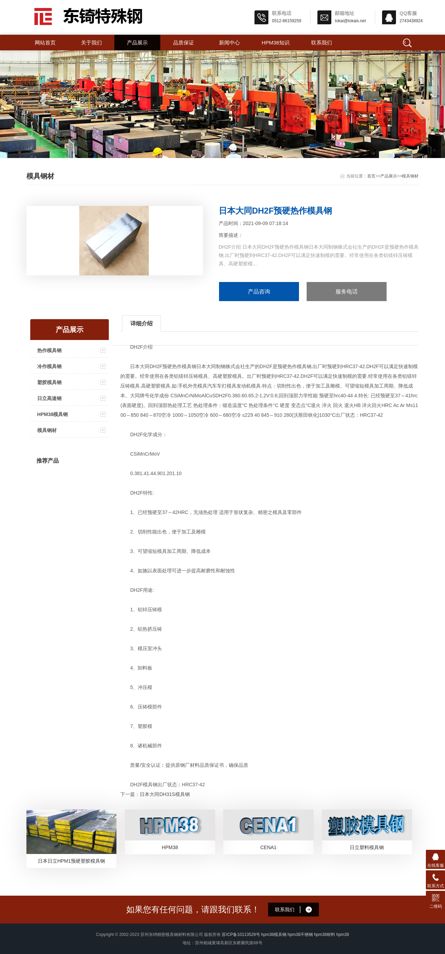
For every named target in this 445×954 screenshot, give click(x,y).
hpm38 (342, 934)
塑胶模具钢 (49, 382)
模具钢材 (410, 176)
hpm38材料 (324, 934)
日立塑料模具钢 (367, 847)
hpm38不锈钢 (300, 934)
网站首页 (45, 42)
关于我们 (91, 42)
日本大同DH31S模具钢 (164, 794)
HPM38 (170, 847)
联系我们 (321, 42)
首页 (371, 176)
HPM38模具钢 (52, 414)
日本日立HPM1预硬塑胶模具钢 (71, 861)
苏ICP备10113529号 (241, 934)
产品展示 (137, 42)
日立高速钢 (49, 398)
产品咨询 (259, 292)
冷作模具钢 (49, 366)
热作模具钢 (49, 350)
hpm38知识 (276, 42)
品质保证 (183, 42)
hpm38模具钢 (273, 934)
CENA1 (268, 847)
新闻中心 (229, 42)
